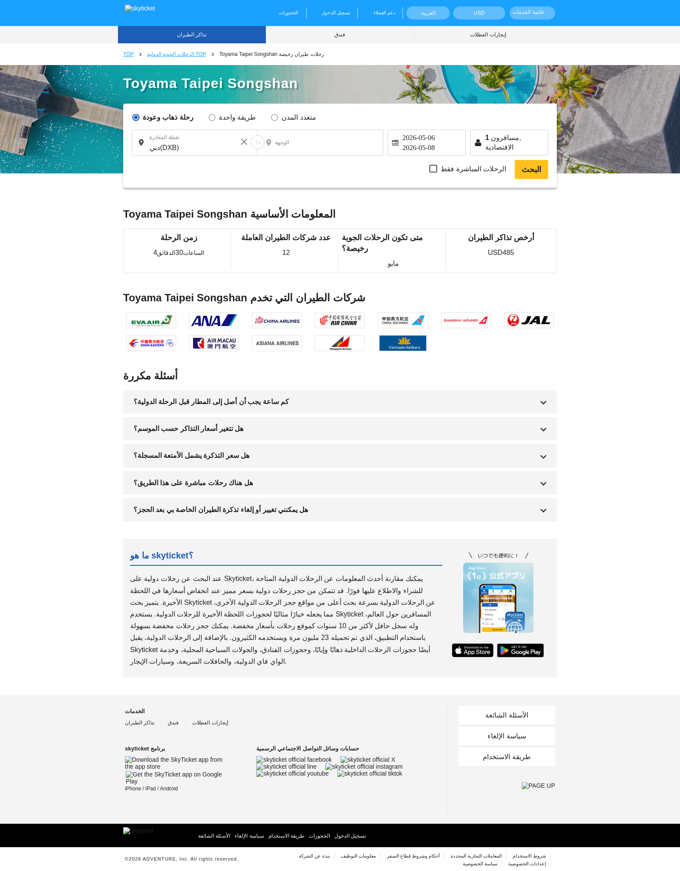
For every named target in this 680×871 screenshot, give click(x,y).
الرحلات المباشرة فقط (473, 169)
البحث (531, 169)
